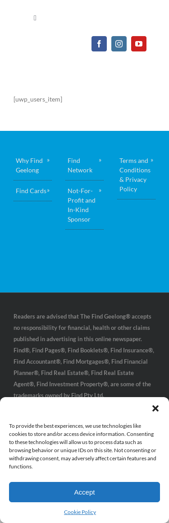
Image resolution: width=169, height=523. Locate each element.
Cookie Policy (80, 512)
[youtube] (138, 43)
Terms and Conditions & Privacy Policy (135, 175)
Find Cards (31, 190)
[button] (155, 408)
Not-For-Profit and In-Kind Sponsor (82, 205)
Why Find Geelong (29, 165)
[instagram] (119, 43)
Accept (84, 492)
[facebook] (99, 43)
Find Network (80, 165)
